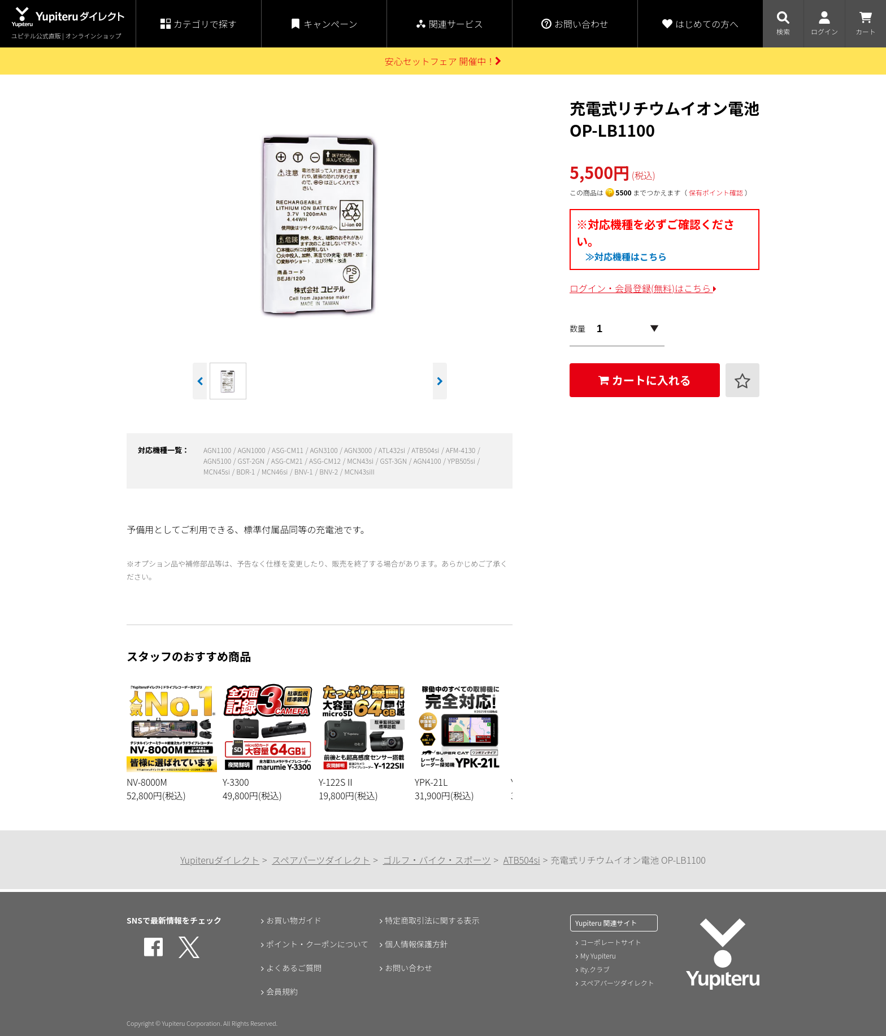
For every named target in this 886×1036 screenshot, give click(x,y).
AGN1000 (252, 450)
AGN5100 (218, 460)
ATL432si (393, 450)
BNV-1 (304, 471)
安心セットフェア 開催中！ (443, 61)
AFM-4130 (461, 450)
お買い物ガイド (294, 920)
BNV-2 (329, 471)
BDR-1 (246, 471)
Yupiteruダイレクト (219, 860)
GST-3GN (394, 460)
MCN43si (361, 460)
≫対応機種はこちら (626, 256)
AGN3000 (358, 450)
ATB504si (426, 450)
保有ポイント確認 (716, 192)
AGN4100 (428, 460)
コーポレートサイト (610, 942)
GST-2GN (252, 460)
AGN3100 (324, 450)
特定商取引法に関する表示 (432, 920)
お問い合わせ (408, 967)
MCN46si (275, 471)
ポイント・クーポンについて (317, 944)
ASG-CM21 (288, 460)
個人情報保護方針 (416, 944)
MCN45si (217, 471)
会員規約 (282, 991)
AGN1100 (218, 450)
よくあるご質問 (294, 967)
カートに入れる (644, 380)
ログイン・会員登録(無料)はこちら (643, 288)
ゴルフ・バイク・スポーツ (436, 860)
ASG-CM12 (325, 460)
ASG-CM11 (288, 450)
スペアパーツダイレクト (321, 860)
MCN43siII (360, 471)
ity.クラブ (595, 969)
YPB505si (462, 460)
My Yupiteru (598, 955)
